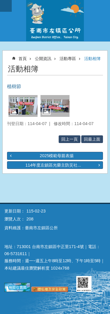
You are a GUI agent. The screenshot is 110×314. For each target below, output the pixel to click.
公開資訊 (43, 58)
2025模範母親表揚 (57, 155)
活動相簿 (92, 58)
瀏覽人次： (14, 219)
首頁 (22, 58)
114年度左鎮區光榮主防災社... (53, 165)
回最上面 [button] (92, 139)
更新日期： (14, 211)
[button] (23, 106)
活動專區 (68, 58)
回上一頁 (69, 139)
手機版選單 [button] (6, 6)
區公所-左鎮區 (55, 20)
